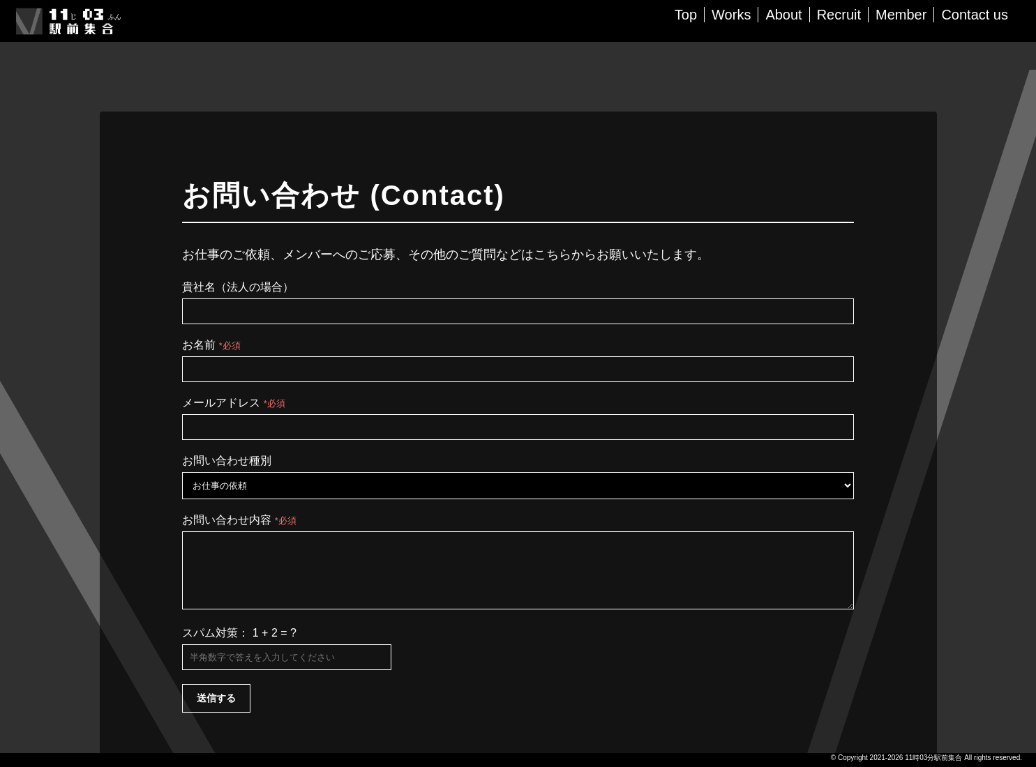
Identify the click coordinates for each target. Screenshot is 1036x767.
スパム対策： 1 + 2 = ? (239, 645)
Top (686, 14)
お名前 (211, 345)
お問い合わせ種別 (226, 460)
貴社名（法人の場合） (238, 287)
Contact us (974, 14)
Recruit (839, 14)
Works (731, 14)
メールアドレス (233, 403)
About (783, 14)
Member (901, 14)
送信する (216, 710)
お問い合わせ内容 (239, 520)
